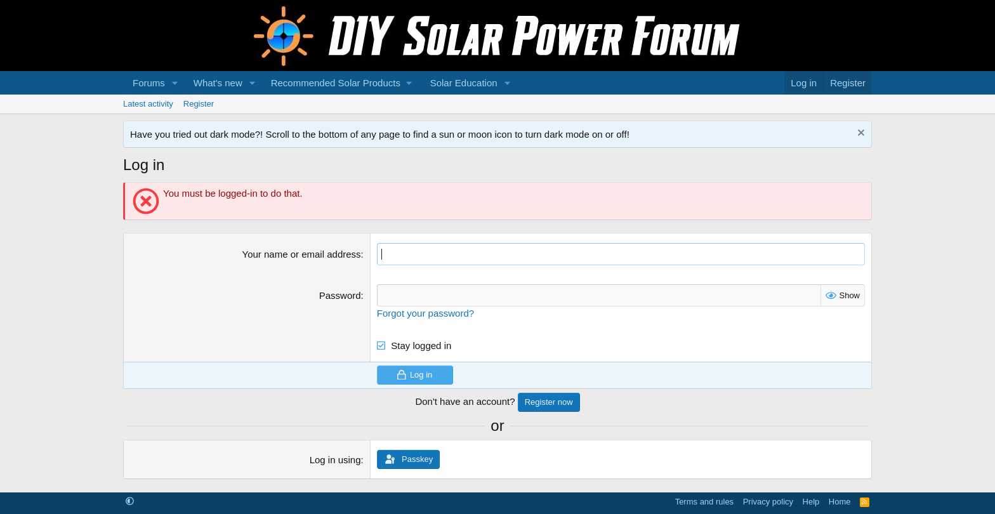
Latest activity (148, 104)
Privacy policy (768, 501)
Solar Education (464, 82)
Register (198, 104)
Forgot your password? (425, 313)
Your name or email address (301, 254)
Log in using (335, 459)
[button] (175, 83)
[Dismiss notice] (859, 134)
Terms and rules (704, 501)
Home (840, 501)
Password (340, 295)
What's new (218, 82)
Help (811, 501)
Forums (149, 82)
